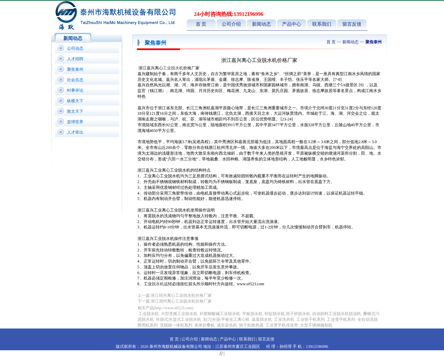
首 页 (201, 24)
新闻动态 (261, 24)
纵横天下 (75, 100)
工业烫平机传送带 (282, 325)
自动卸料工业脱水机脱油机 (336, 313)
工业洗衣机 (284, 319)
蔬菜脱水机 (262, 319)
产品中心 (291, 24)
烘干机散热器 (251, 325)
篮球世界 (75, 121)
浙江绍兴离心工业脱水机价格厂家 (181, 295)
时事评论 (75, 90)
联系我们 (321, 24)
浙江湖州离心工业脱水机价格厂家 (181, 301)
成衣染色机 (227, 325)
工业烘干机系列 (310, 319)
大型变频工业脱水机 (179, 313)
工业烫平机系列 (341, 319)
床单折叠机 (205, 325)
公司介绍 (231, 24)
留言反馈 (351, 24)
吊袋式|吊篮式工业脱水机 (178, 319)
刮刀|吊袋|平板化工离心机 (226, 319)
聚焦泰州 (75, 69)
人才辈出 (75, 132)
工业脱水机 (173, 68)
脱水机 (158, 284)
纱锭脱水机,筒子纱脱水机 (287, 313)
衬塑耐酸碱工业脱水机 (219, 313)
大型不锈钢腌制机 (316, 325)
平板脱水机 (252, 313)
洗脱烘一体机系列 (176, 325)
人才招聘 (75, 59)
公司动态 (75, 48)
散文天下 (75, 111)
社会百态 (75, 79)
